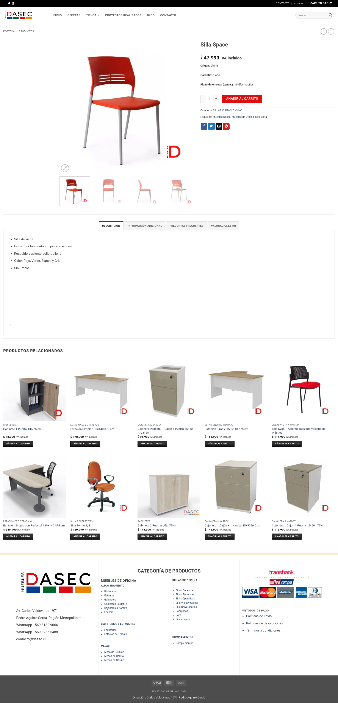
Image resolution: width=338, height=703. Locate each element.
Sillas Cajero (183, 619)
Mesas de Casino (114, 659)
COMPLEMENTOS (182, 636)
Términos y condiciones (263, 630)
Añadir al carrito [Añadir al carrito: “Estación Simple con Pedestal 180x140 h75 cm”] (18, 536)
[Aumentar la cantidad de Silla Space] (216, 99)
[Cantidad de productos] (210, 99)
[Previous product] (331, 31)
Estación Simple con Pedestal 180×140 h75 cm (34, 525)
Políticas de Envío (259, 616)
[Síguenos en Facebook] (5, 3)
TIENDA (93, 15)
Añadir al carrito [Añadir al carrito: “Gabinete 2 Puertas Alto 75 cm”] (152, 536)
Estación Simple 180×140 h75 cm (92, 428)
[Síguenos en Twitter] (9, 3)
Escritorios (110, 629)
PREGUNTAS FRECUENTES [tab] (186, 225)
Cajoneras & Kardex (115, 607)
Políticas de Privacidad (169, 691)
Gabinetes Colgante (115, 603)
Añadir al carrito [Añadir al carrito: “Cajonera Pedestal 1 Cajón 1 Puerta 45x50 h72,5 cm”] (152, 443)
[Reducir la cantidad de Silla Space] (203, 99)
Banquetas (182, 610)
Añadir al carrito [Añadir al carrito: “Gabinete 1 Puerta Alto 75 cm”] (18, 443)
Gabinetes (110, 599)
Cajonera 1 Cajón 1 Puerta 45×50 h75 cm (298, 525)
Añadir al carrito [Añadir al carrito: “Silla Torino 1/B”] (85, 536)
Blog (151, 15)
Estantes (109, 595)
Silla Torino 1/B (80, 525)
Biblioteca (110, 591)
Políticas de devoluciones (265, 623)
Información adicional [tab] (145, 225)
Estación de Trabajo (115, 633)
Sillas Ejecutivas (185, 594)
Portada (9, 31)
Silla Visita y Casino (187, 602)
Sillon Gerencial (184, 590)
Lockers (108, 611)
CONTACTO (282, 3)
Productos (26, 31)
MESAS (105, 645)
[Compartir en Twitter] (211, 126)
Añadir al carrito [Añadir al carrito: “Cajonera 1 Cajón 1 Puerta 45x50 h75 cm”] (287, 536)
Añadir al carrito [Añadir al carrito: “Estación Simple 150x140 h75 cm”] (220, 443)
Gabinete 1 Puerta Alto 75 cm (22, 428)
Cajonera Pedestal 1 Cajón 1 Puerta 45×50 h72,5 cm (165, 430)
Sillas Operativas (185, 598)
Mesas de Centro (114, 655)
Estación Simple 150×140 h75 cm (227, 428)
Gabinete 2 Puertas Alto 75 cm (157, 525)
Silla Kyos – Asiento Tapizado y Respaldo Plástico (298, 430)
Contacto (168, 15)
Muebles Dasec (221, 116)
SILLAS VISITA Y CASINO (227, 110)
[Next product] (324, 31)
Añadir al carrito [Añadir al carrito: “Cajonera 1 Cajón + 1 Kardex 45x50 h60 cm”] (220, 536)
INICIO (57, 15)
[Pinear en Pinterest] (226, 126)
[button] (299, 3)
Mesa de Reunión (114, 651)
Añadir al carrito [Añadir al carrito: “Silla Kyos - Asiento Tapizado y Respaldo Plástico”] (287, 443)
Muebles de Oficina (243, 116)
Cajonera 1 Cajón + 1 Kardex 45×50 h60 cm (233, 525)
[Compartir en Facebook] (204, 126)
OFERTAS (73, 15)
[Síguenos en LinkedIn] (13, 3)
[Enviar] (330, 15)
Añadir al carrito (242, 99)
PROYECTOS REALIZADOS (123, 15)
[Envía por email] (219, 126)
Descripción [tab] (113, 225)
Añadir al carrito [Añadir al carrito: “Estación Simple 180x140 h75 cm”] (85, 443)
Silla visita (261, 116)
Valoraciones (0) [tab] (222, 225)
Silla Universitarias (186, 606)
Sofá (178, 614)
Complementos (184, 642)
